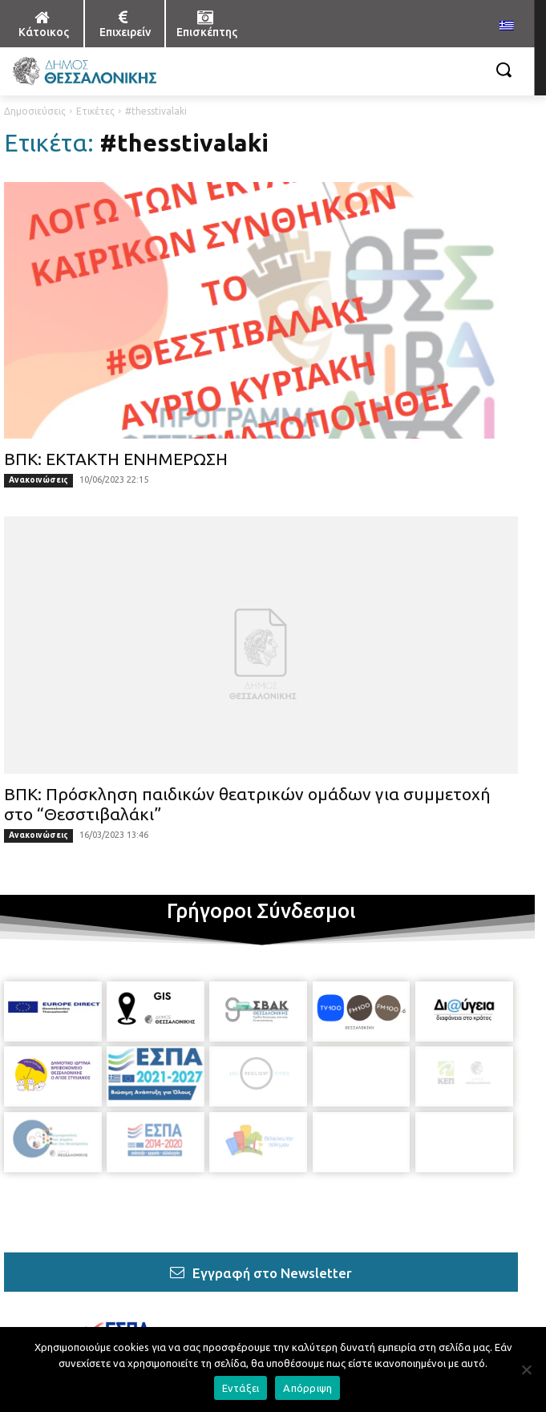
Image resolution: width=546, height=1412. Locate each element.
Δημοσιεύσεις (35, 111)
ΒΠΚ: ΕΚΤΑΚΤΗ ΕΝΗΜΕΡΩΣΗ (116, 458)
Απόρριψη (307, 1388)
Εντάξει (241, 1388)
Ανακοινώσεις (38, 479)
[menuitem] (506, 26)
